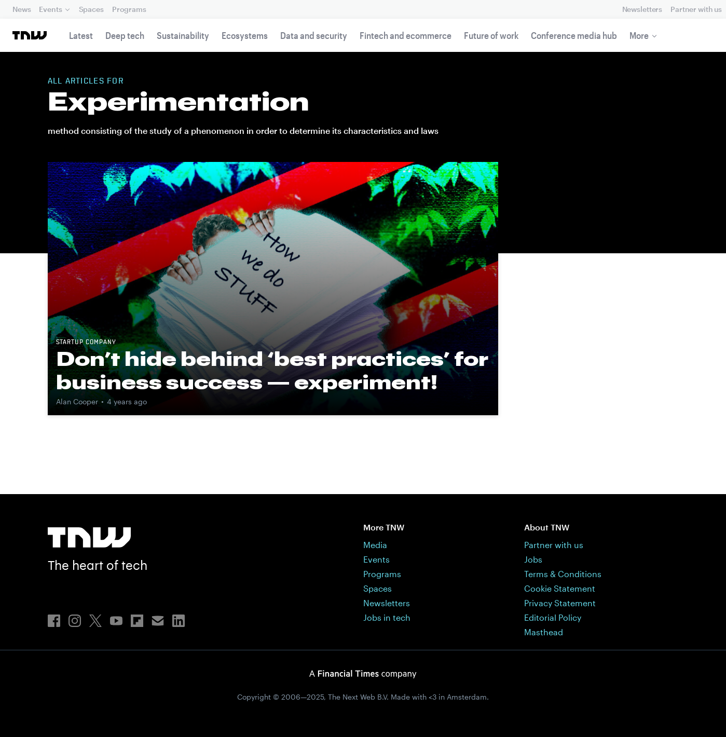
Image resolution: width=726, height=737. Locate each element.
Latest (81, 35)
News (21, 9)
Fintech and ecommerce (405, 35)
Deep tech (124, 35)
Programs (129, 9)
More (639, 35)
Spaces (91, 9)
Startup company (86, 342)
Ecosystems (245, 35)
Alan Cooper (77, 401)
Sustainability (183, 35)
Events (50, 9)
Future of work (491, 35)
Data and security (313, 35)
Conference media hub (574, 35)
